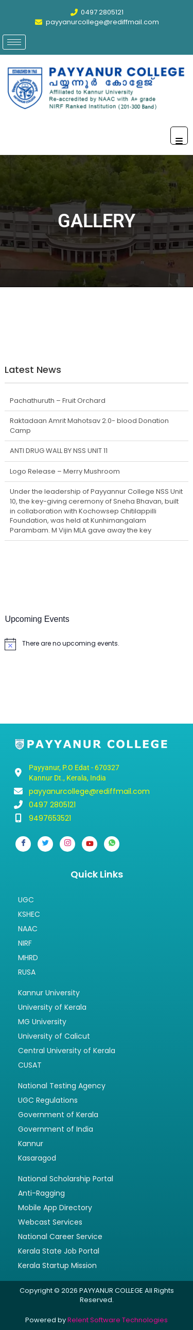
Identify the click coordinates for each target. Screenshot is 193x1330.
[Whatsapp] (111, 844)
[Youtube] (89, 844)
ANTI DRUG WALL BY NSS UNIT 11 (59, 451)
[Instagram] (67, 844)
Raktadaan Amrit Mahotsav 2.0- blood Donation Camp (89, 425)
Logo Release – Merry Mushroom (65, 471)
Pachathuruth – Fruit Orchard (58, 400)
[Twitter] (45, 844)
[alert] (96, 644)
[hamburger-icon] (14, 42)
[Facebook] (23, 844)
